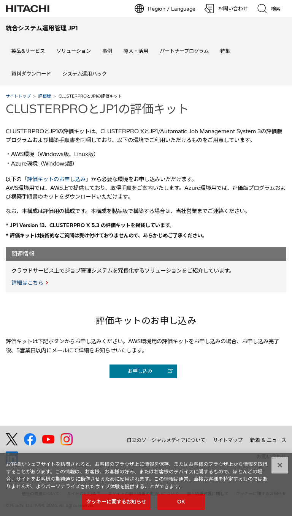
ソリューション (73, 51)
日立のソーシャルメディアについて (166, 440)
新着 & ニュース (268, 440)
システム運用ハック (84, 74)
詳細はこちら (27, 282)
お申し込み (140, 371)
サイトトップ (18, 96)
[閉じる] (279, 485)
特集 (225, 51)
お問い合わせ (271, 456)
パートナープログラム (184, 51)
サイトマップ (228, 440)
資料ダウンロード (31, 74)
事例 (107, 51)
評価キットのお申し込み (56, 179)
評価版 (44, 96)
